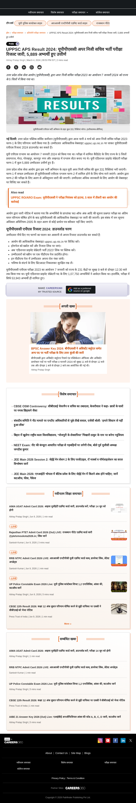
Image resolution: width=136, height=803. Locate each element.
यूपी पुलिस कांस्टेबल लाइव (30, 23)
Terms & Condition (75, 778)
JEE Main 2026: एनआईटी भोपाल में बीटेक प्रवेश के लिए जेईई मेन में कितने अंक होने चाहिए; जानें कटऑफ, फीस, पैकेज (66, 476)
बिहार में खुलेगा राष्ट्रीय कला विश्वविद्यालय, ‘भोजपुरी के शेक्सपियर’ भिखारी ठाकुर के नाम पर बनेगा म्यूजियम (69, 435)
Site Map (76, 753)
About (48, 753)
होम (7, 33)
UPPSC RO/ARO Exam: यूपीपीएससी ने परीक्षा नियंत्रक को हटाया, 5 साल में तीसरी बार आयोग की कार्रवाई (64, 199)
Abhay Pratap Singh (40, 370)
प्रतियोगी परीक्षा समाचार (36, 33)
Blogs (87, 753)
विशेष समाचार (57, 12)
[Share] (8, 67)
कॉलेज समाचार (103, 12)
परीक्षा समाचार (80, 12)
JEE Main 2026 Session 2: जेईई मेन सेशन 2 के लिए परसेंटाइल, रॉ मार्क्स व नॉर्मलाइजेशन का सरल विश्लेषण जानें (68, 461)
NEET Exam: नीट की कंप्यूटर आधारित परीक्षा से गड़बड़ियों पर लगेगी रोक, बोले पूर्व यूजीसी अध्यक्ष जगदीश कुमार (65, 447)
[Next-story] (68, 331)
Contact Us (61, 753)
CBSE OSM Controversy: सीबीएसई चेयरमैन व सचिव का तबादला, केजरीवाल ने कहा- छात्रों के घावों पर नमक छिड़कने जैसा (68, 408)
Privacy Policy (58, 778)
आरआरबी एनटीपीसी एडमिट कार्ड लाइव (69, 23)
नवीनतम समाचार (36, 12)
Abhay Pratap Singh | (16, 60)
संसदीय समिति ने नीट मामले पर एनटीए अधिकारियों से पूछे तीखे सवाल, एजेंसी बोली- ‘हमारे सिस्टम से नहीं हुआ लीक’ (68, 422)
